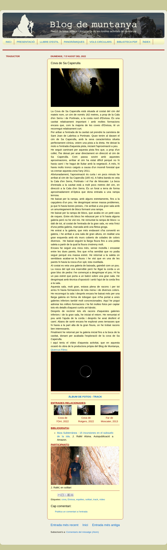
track (95, 499)
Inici (85, 525)
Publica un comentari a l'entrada (71, 511)
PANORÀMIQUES (74, 41)
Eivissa (71, 499)
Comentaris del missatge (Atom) (82, 532)
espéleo (80, 499)
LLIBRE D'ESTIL (49, 41)
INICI (8, 41)
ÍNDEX (146, 41)
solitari (88, 499)
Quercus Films (59, 349)
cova (64, 499)
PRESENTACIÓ (26, 41)
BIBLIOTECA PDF (127, 41)
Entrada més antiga (106, 525)
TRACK (97, 396)
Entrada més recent (64, 525)
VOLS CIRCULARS (101, 41)
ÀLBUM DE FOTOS (79, 396)
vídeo (102, 499)
